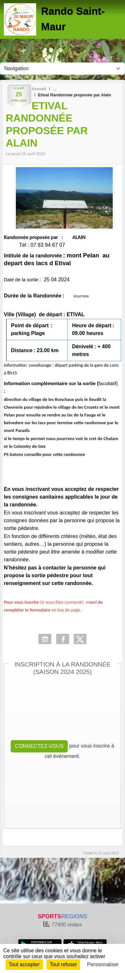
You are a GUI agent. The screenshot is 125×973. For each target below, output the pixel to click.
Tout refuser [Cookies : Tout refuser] (63, 964)
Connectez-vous (39, 746)
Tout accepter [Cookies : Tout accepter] (24, 964)
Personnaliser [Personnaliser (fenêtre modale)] (103, 964)
